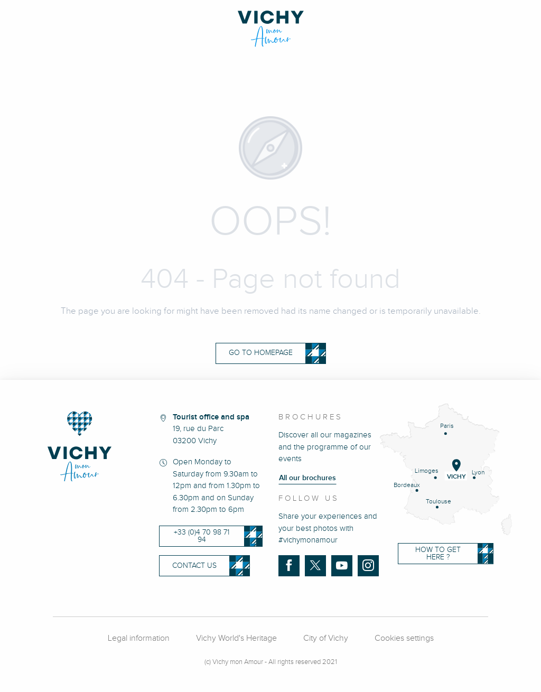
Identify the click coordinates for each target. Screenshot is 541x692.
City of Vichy (325, 638)
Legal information (139, 638)
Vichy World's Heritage (236, 638)
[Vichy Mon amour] (271, 29)
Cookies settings (404, 638)
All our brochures (307, 478)
